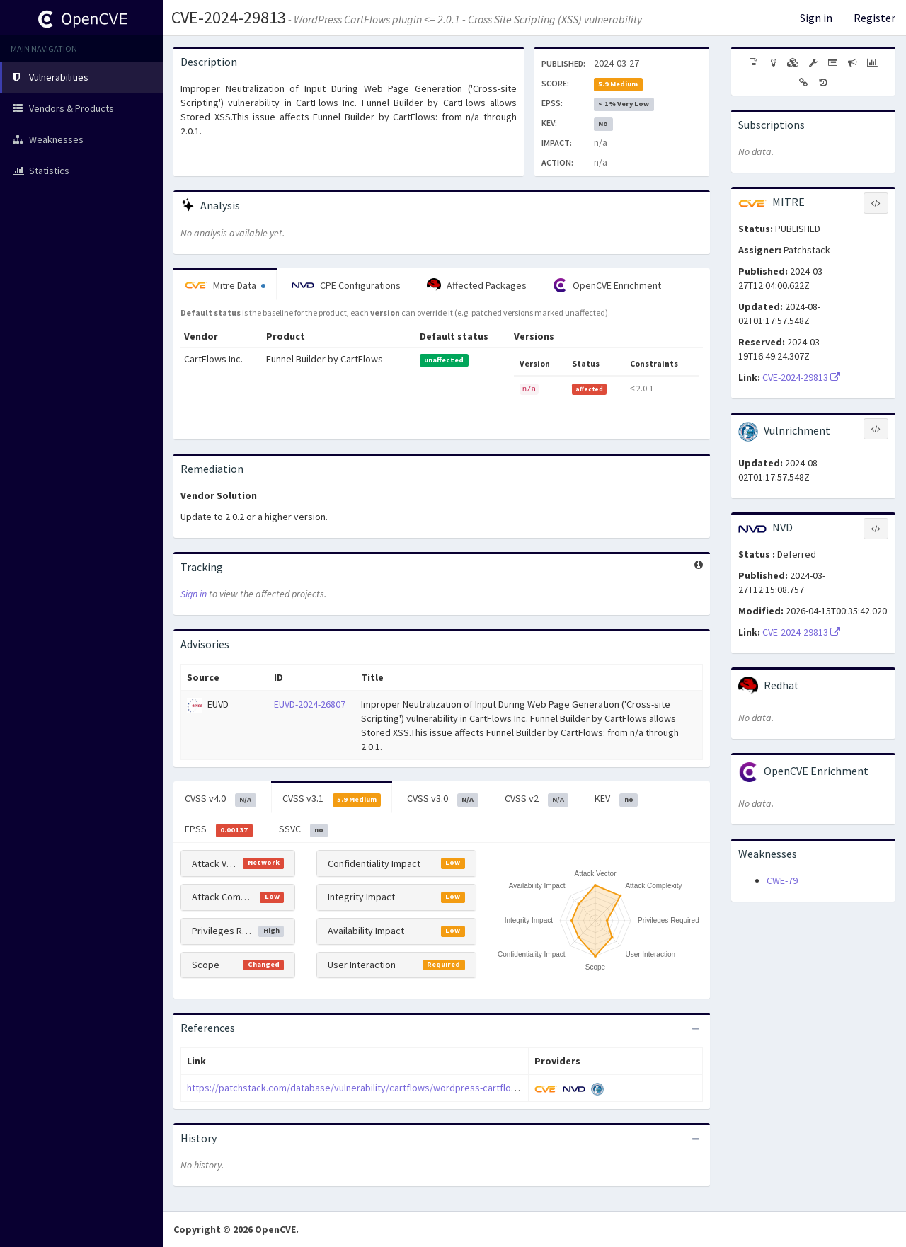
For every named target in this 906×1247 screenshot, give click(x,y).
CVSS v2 (537, 799)
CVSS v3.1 (332, 799)
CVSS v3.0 (442, 799)
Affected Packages (477, 285)
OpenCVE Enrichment (607, 285)
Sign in (816, 18)
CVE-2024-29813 (228, 17)
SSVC (303, 829)
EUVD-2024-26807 (309, 704)
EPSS (219, 829)
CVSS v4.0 (220, 799)
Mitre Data (225, 285)
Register (874, 18)
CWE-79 (782, 880)
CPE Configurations (346, 285)
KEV (616, 799)
